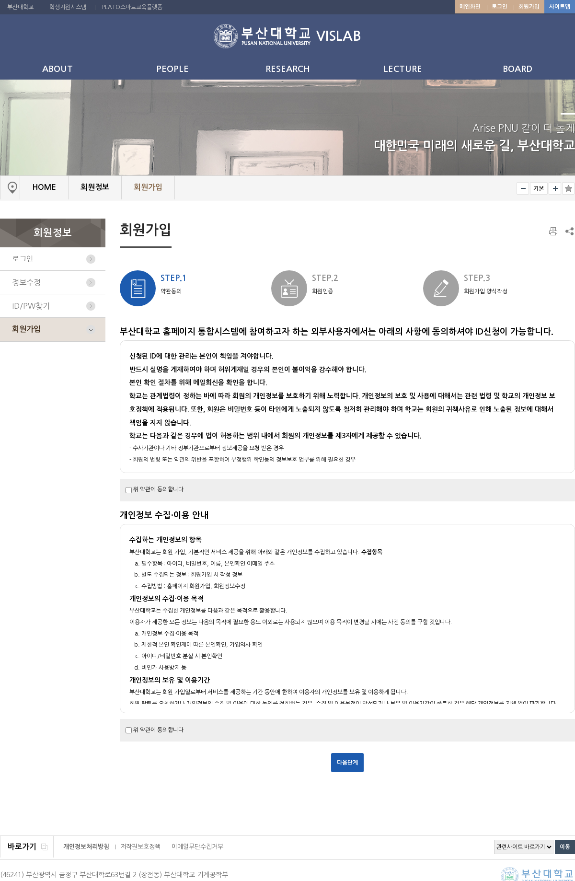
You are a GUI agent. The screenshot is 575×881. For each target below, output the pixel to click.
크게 (555, 188)
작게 (523, 188)
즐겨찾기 (568, 188)
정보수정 (26, 282)
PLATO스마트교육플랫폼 (132, 7)
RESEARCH (287, 69)
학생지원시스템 (67, 7)
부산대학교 (20, 7)
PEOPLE (172, 69)
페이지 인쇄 (554, 231)
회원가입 (529, 7)
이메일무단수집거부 (197, 847)
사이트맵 (559, 7)
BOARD (517, 69)
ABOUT (57, 69)
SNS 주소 (569, 231)
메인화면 (470, 7)
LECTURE (402, 69)
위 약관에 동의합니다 (158, 489)
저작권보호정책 (140, 847)
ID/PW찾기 (31, 306)
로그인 (499, 7)
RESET (539, 188)
